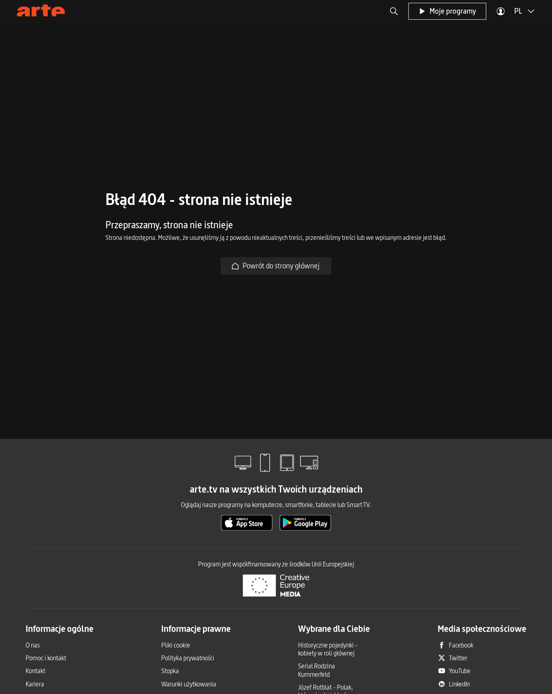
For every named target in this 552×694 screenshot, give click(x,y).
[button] (394, 11)
